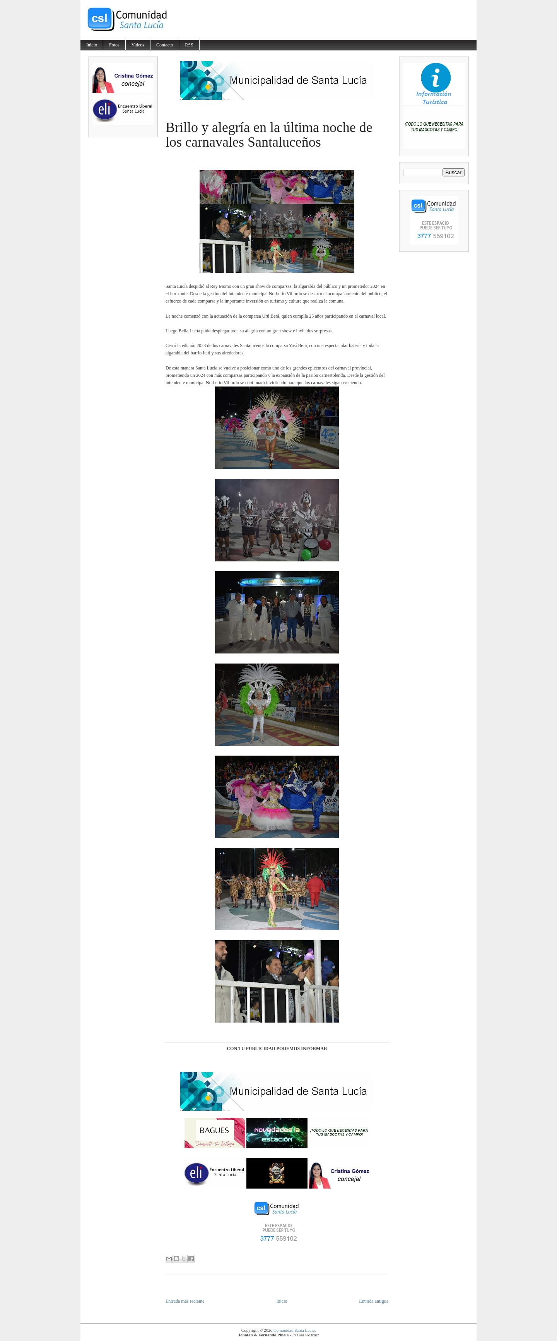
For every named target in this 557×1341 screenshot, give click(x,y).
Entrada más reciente (185, 1301)
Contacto (164, 45)
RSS (189, 45)
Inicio (91, 45)
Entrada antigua (373, 1301)
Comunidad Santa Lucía (293, 1330)
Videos (138, 45)
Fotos (114, 45)
